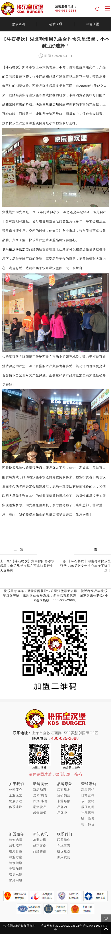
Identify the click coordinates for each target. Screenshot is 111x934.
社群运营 (88, 812)
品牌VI (62, 807)
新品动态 (39, 789)
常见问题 (15, 880)
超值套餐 (39, 812)
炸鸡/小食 (40, 801)
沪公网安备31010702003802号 (61, 925)
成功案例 (39, 845)
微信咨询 (18, 24)
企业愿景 (15, 795)
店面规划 (63, 789)
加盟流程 (15, 845)
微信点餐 (88, 807)
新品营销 (88, 789)
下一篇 (92, 549)
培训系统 (15, 874)
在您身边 (15, 851)
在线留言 (63, 845)
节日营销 (88, 801)
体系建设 (15, 807)
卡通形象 (63, 801)
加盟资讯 (39, 840)
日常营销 (88, 795)
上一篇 (19, 549)
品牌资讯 (39, 851)
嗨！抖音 (88, 824)
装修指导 (15, 863)
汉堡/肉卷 (40, 795)
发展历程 (15, 801)
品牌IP (62, 812)
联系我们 (63, 840)
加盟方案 (15, 857)
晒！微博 (88, 818)
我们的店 (63, 795)
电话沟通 (55, 24)
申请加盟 (92, 24)
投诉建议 (63, 851)
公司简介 (15, 789)
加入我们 (63, 857)
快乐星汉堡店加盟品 (17, 249)
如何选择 (15, 840)
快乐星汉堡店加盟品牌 (52, 104)
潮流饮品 (39, 807)
